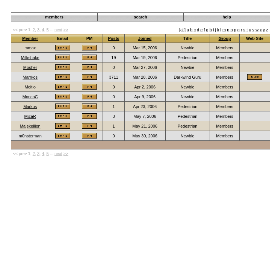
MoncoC (30, 96)
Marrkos (30, 77)
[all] (182, 29)
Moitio (30, 87)
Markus (30, 106)
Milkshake (30, 57)
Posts (113, 38)
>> (65, 29)
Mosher (30, 67)
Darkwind (232, 8)
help (226, 17)
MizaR (30, 116)
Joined (144, 38)
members (54, 17)
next (58, 29)
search (140, 17)
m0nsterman (30, 136)
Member (30, 38)
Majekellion (30, 126)
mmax (30, 48)
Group (225, 38)
